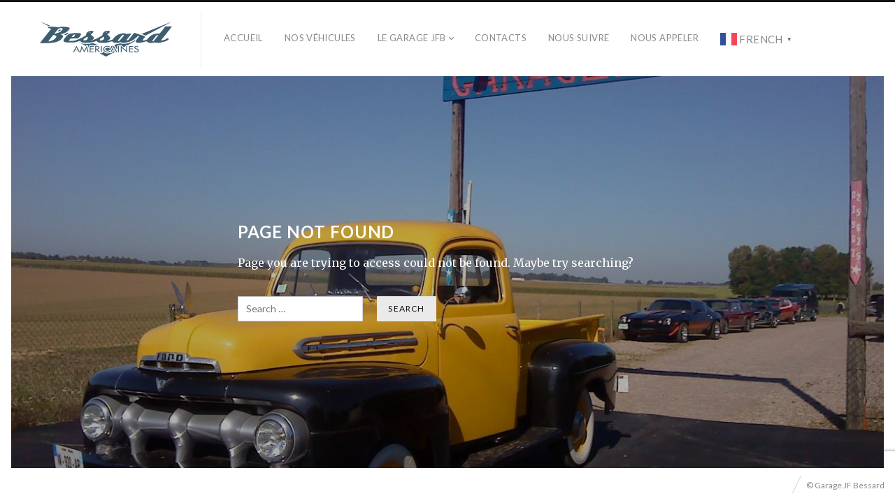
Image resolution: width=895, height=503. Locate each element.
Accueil (243, 37)
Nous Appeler (665, 37)
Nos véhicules (320, 37)
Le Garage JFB (412, 37)
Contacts (501, 37)
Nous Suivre (578, 37)
